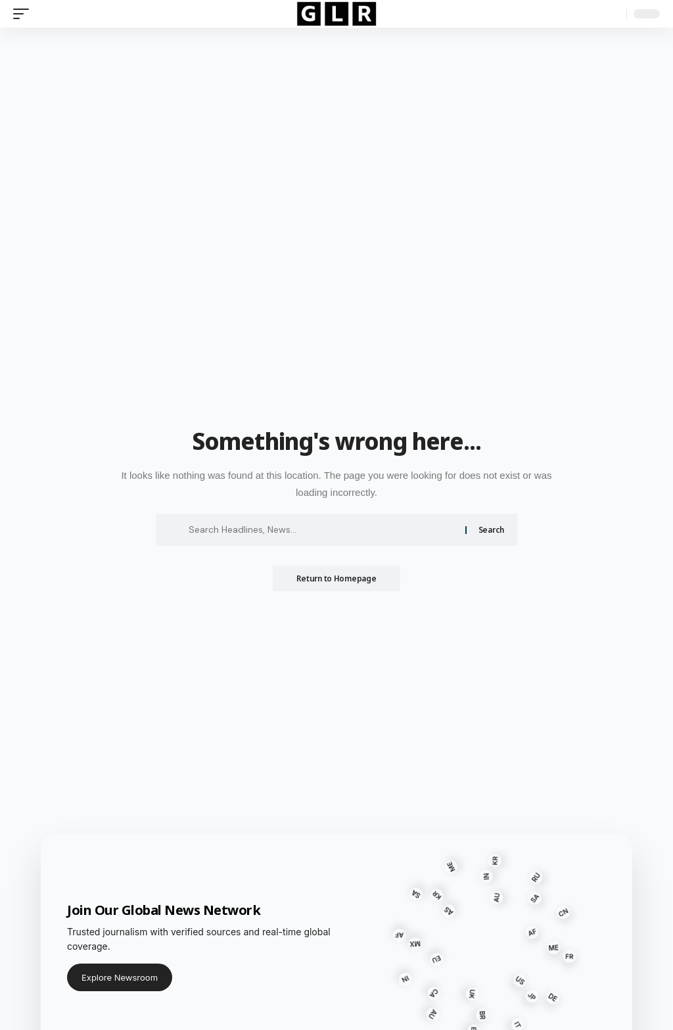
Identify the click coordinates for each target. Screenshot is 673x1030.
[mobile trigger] (24, 14)
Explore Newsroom (119, 977)
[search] (613, 13)
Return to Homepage (336, 578)
